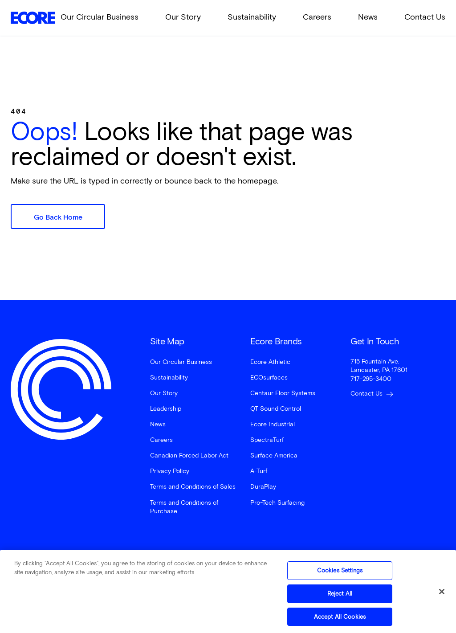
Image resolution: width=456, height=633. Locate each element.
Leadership (165, 408)
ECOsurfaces (269, 377)
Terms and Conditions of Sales (193, 486)
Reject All (339, 596)
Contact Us (424, 17)
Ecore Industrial (272, 424)
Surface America (273, 455)
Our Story (183, 17)
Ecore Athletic (270, 362)
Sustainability (252, 17)
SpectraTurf (267, 440)
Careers (317, 17)
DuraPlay (263, 486)
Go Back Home (58, 217)
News (368, 17)
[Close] (442, 595)
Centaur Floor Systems (282, 393)
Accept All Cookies (340, 620)
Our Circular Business (99, 17)
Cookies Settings (339, 574)
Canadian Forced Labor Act (189, 455)
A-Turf (258, 471)
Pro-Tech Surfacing (277, 502)
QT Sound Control (275, 408)
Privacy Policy (169, 471)
